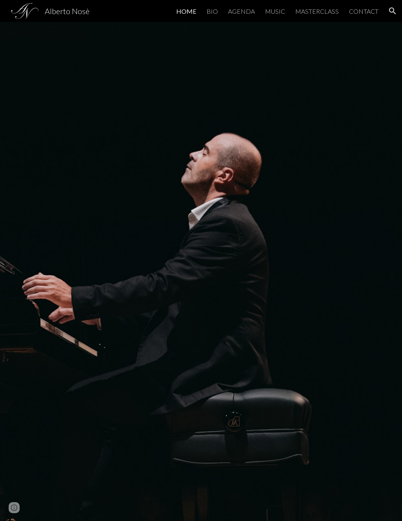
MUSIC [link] (275, 11)
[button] (392, 11)
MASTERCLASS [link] (317, 11)
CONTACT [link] (363, 11)
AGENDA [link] (241, 11)
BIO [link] (212, 11)
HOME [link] (186, 11)
